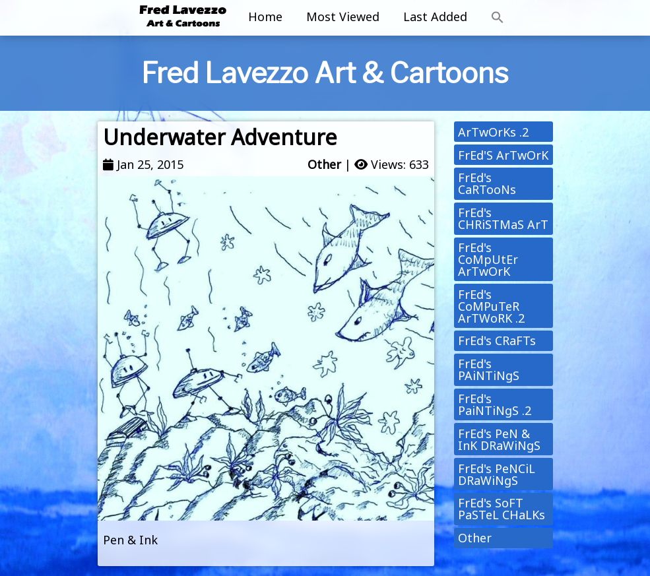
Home (265, 16)
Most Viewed (342, 16)
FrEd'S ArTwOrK (503, 155)
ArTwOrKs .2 (493, 132)
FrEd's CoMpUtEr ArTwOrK (488, 259)
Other (324, 164)
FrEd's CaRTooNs (487, 183)
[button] (497, 18)
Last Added (435, 16)
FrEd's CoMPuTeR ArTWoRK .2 (491, 306)
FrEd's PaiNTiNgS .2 (494, 404)
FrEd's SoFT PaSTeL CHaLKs (501, 509)
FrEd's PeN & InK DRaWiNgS (499, 439)
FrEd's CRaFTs (497, 340)
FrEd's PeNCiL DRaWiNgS (496, 474)
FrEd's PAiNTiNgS (488, 369)
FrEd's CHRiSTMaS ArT (503, 218)
